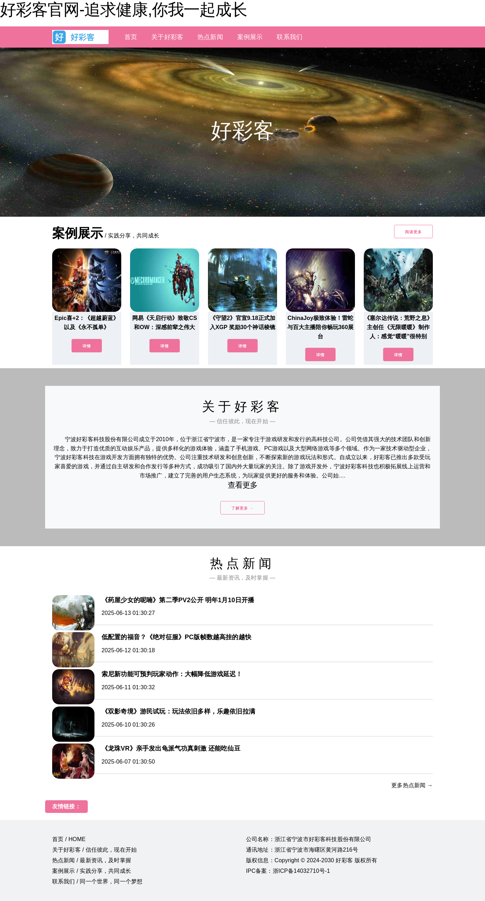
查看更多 (243, 485)
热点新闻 (210, 37)
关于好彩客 (167, 37)
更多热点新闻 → (412, 785)
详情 (86, 346)
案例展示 (250, 37)
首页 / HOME (69, 839)
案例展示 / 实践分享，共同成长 (91, 871)
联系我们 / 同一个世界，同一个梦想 (97, 881)
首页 (130, 37)
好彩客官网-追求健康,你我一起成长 (123, 9)
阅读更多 (413, 232)
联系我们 (289, 37)
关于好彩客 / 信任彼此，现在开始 (94, 850)
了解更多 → (242, 508)
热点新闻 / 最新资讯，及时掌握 (91, 860)
